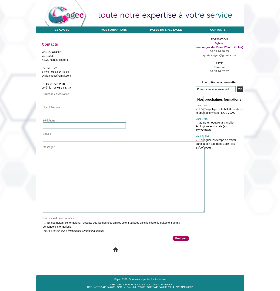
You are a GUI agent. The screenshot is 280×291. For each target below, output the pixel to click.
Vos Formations (114, 29)
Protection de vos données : (59, 218)
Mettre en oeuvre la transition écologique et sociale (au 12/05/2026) (219, 122)
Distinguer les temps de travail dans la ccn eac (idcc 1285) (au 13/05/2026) (218, 134)
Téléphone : (50, 120)
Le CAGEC (62, 29)
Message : (49, 147)
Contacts (218, 29)
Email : (47, 133)
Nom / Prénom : (52, 107)
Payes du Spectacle (166, 29)
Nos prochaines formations (219, 99)
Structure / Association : (57, 94)
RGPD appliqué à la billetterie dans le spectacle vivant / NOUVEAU (217, 109)
